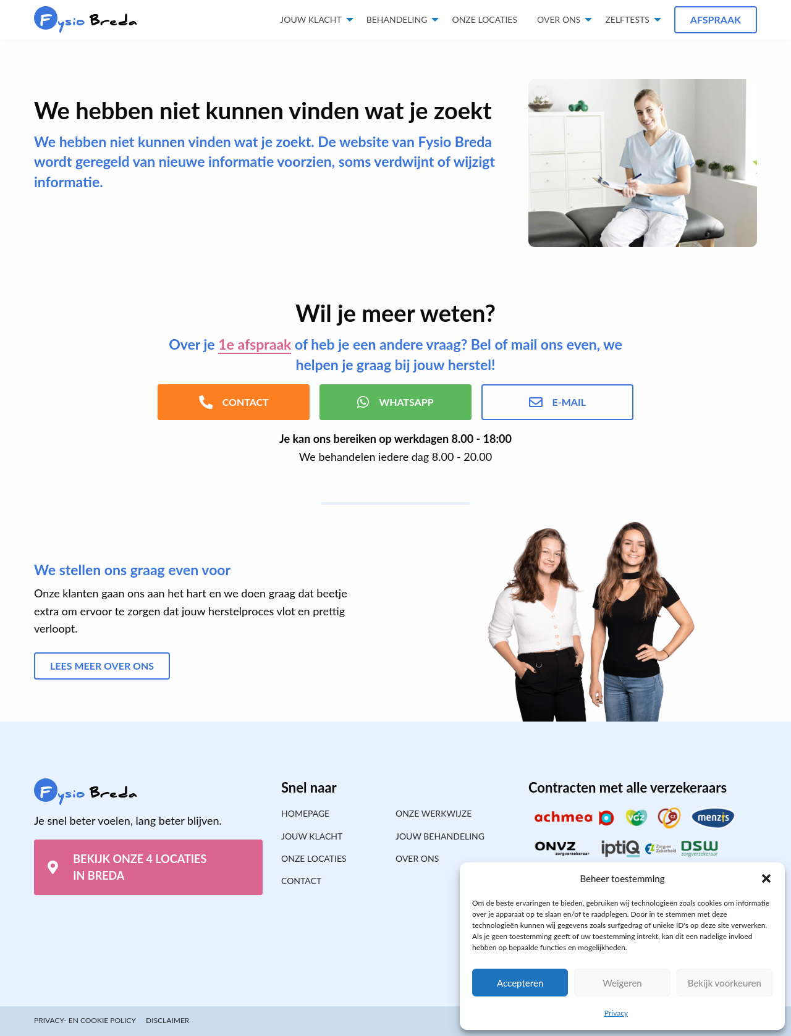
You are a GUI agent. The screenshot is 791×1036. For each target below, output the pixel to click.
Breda (86, 20)
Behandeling (397, 19)
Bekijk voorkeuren (724, 982)
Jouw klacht (310, 19)
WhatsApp (395, 402)
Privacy (616, 1012)
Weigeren (622, 982)
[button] (766, 878)
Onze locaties (484, 19)
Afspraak (715, 19)
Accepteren (520, 982)
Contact (301, 880)
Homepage (305, 813)
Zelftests (627, 19)
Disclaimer (167, 1020)
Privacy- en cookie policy (85, 1020)
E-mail (557, 402)
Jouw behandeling (440, 836)
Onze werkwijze (434, 813)
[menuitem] (484, 20)
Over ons (558, 19)
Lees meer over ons (102, 666)
